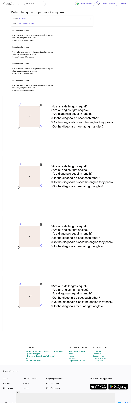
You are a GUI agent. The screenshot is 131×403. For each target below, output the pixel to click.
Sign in (123, 4)
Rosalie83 (22, 19)
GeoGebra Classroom (106, 3)
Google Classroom (84, 3)
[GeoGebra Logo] (11, 3)
